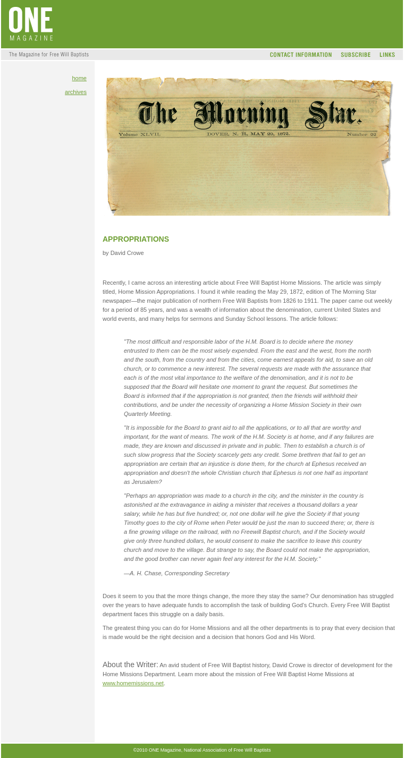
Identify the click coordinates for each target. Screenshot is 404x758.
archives (76, 92)
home (79, 78)
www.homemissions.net (133, 683)
